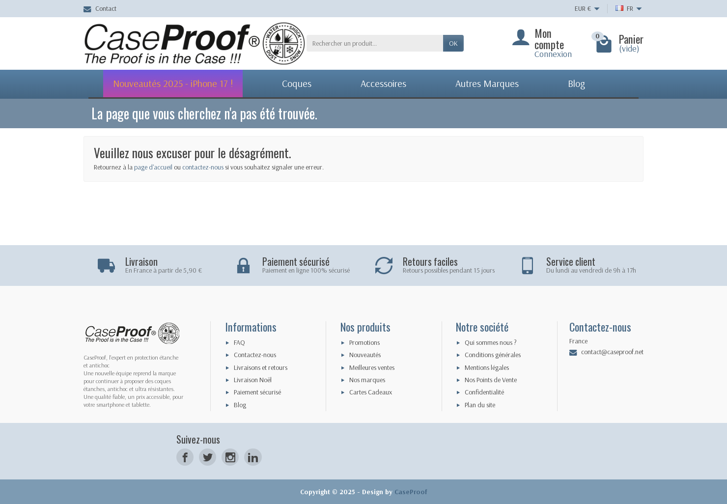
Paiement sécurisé (257, 392)
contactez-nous (203, 167)
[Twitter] (207, 457)
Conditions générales (493, 354)
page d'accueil (153, 167)
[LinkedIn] (252, 457)
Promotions (364, 342)
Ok (453, 43)
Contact (100, 8)
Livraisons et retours (260, 367)
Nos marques (367, 379)
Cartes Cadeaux (370, 392)
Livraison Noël (253, 379)
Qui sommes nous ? (491, 342)
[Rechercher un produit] (375, 43)
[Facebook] (185, 457)
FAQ (239, 342)
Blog (240, 404)
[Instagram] (230, 457)
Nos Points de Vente (491, 379)
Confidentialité (484, 392)
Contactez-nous (255, 354)
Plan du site (480, 404)
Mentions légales (487, 367)
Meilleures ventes (371, 367)
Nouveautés (365, 354)
